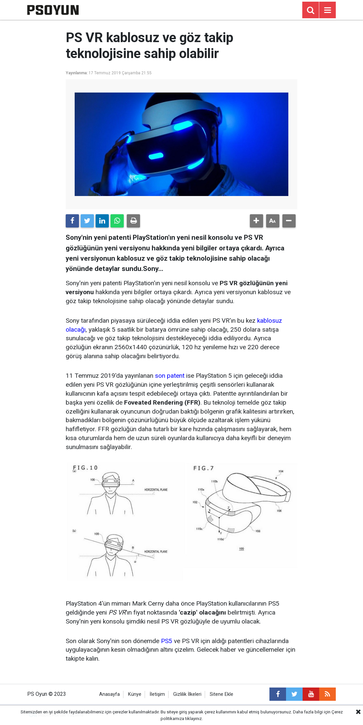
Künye (134, 694)
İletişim (157, 694)
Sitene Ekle (221, 694)
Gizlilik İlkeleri (187, 694)
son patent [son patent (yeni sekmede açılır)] (169, 375)
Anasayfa (109, 694)
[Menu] (327, 10)
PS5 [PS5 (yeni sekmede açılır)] (166, 641)
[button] (256, 221)
